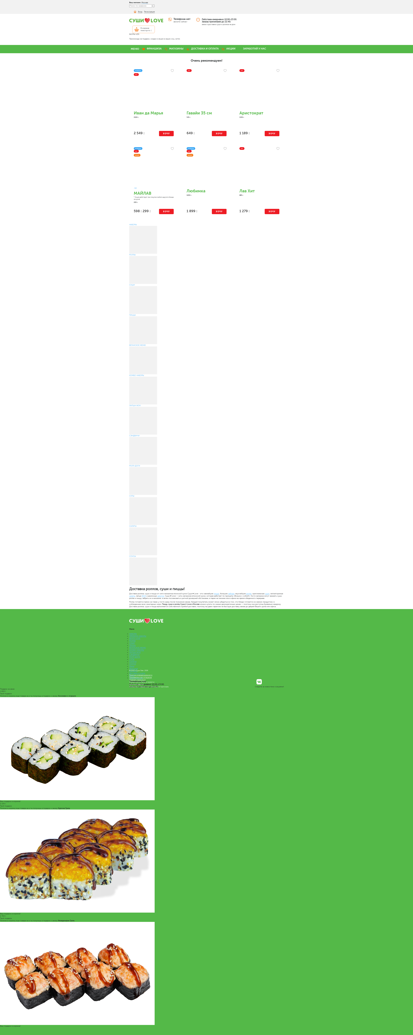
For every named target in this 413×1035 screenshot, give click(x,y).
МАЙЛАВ (142, 193)
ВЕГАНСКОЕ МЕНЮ (137, 648)
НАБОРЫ (133, 634)
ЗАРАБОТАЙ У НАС (254, 48)
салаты (132, 596)
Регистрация (149, 12)
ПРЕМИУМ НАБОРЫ (137, 636)
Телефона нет (181, 19)
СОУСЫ (132, 664)
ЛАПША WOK (135, 652)
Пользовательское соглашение (140, 677)
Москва (144, 2)
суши (267, 594)
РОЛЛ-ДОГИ (134, 657)
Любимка (196, 191)
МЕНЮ (135, 48)
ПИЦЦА (132, 645)
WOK (144, 596)
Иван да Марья (148, 113)
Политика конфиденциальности (140, 675)
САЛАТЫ (132, 662)
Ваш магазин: (135, 2)
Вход (140, 12)
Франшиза (133, 669)
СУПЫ (131, 659)
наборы (231, 594)
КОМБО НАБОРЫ (136, 650)
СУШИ (132, 643)
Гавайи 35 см (199, 113)
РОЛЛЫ (132, 641)
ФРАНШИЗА (154, 48)
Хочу (166, 133)
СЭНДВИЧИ (134, 655)
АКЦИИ (230, 48)
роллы (248, 594)
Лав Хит (247, 191)
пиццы (216, 594)
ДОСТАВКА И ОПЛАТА (205, 48)
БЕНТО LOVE (134, 638)
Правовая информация (137, 680)
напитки (160, 596)
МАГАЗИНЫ (176, 48)
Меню (131, 666)
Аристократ (251, 113)
